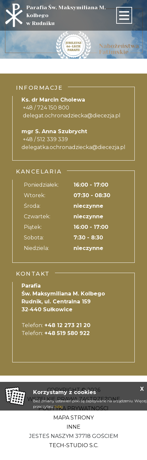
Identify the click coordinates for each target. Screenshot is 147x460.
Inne (73, 427)
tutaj (59, 406)
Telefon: (56, 325)
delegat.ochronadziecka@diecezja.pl (72, 115)
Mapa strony (73, 417)
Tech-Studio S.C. (73, 445)
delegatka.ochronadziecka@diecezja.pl (73, 147)
